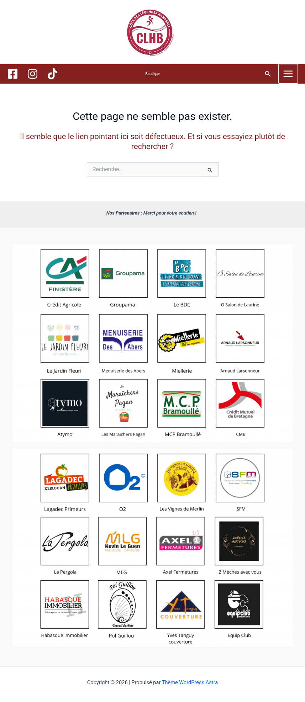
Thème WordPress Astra (190, 682)
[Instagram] (32, 73)
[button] (152, 74)
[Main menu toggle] (288, 74)
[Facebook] (12, 73)
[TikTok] (52, 73)
